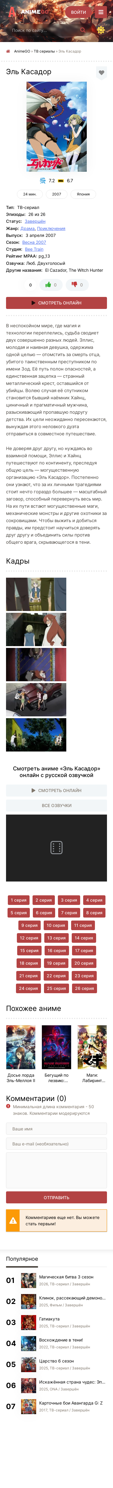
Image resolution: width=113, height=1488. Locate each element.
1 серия (19, 900)
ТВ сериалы (44, 51)
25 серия (56, 988)
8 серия (94, 912)
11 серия (83, 925)
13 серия (56, 937)
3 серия (69, 900)
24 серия (28, 988)
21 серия (28, 975)
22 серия (56, 975)
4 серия (94, 900)
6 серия (44, 912)
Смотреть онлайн (59, 302)
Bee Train (34, 249)
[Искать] (83, 30)
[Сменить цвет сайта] (101, 30)
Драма (27, 228)
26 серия (84, 988)
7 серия (69, 912)
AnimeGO (22, 51)
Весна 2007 (34, 242)
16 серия (57, 950)
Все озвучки (56, 805)
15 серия (29, 950)
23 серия (84, 975)
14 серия (84, 937)
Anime (35, 12)
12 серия (29, 937)
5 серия (19, 912)
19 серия (56, 963)
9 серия (29, 925)
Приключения (51, 228)
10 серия (56, 925)
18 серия (29, 963)
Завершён (35, 221)
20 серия (83, 963)
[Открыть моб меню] (101, 12)
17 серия (84, 950)
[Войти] (78, 12)
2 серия (44, 900)
